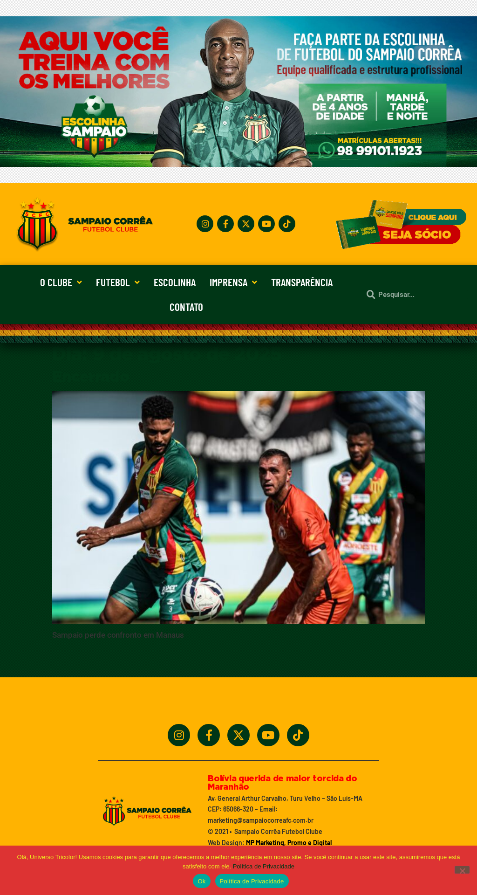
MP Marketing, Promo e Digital (289, 843)
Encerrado (90, 377)
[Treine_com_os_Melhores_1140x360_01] (238, 164)
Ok (201, 881)
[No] (462, 870)
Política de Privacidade (263, 866)
